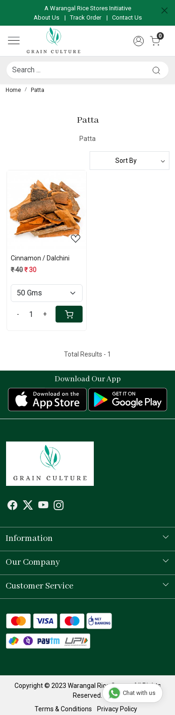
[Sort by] (130, 160)
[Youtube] (43, 506)
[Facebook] (13, 506)
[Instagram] (59, 506)
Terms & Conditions (63, 709)
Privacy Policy (117, 709)
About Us (46, 17)
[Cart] (69, 314)
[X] (28, 506)
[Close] (164, 10)
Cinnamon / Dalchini (40, 258)
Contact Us (127, 17)
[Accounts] (138, 41)
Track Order (85, 17)
